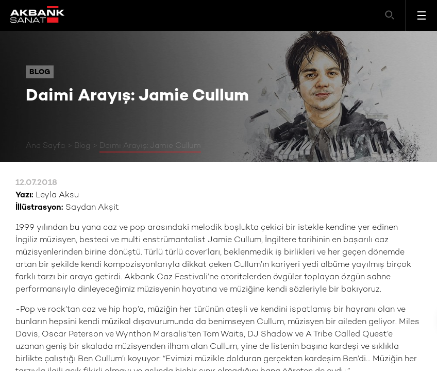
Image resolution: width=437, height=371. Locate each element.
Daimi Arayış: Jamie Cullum (150, 146)
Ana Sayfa (45, 146)
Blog (82, 146)
